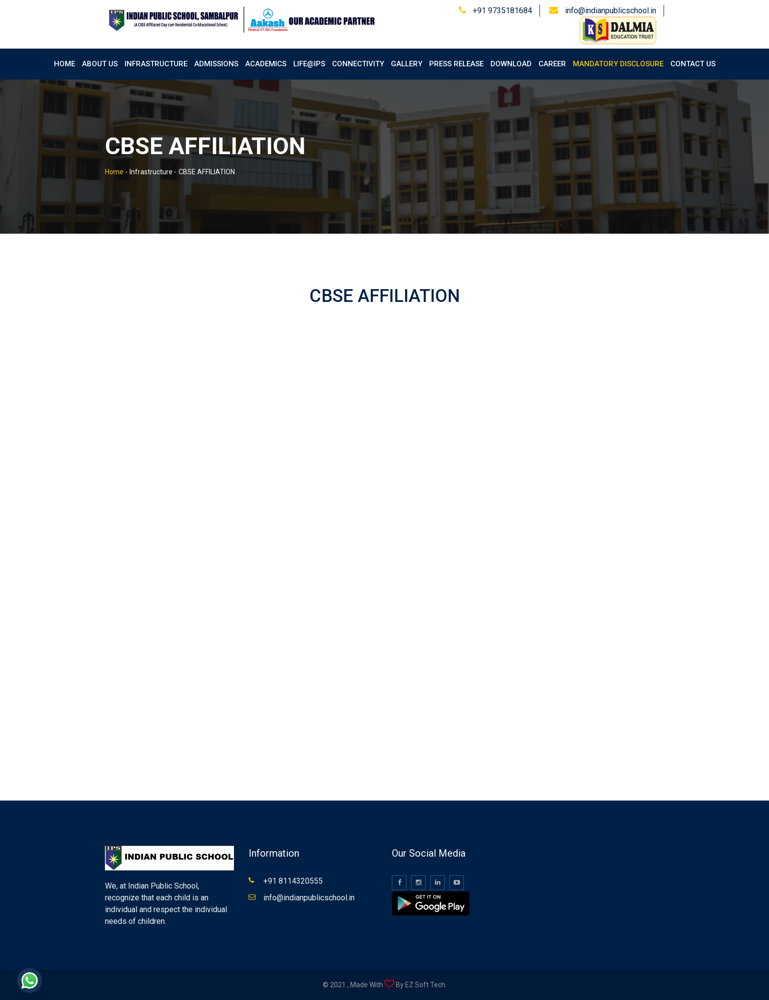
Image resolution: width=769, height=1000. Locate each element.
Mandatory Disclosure (618, 63)
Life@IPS (309, 63)
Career (552, 63)
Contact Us (693, 63)
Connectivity (358, 63)
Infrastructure (156, 63)
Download (511, 63)
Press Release (456, 63)
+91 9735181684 (502, 10)
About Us (100, 63)
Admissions (216, 63)
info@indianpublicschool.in (610, 10)
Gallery (406, 63)
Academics (265, 63)
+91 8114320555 (293, 881)
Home (64, 63)
